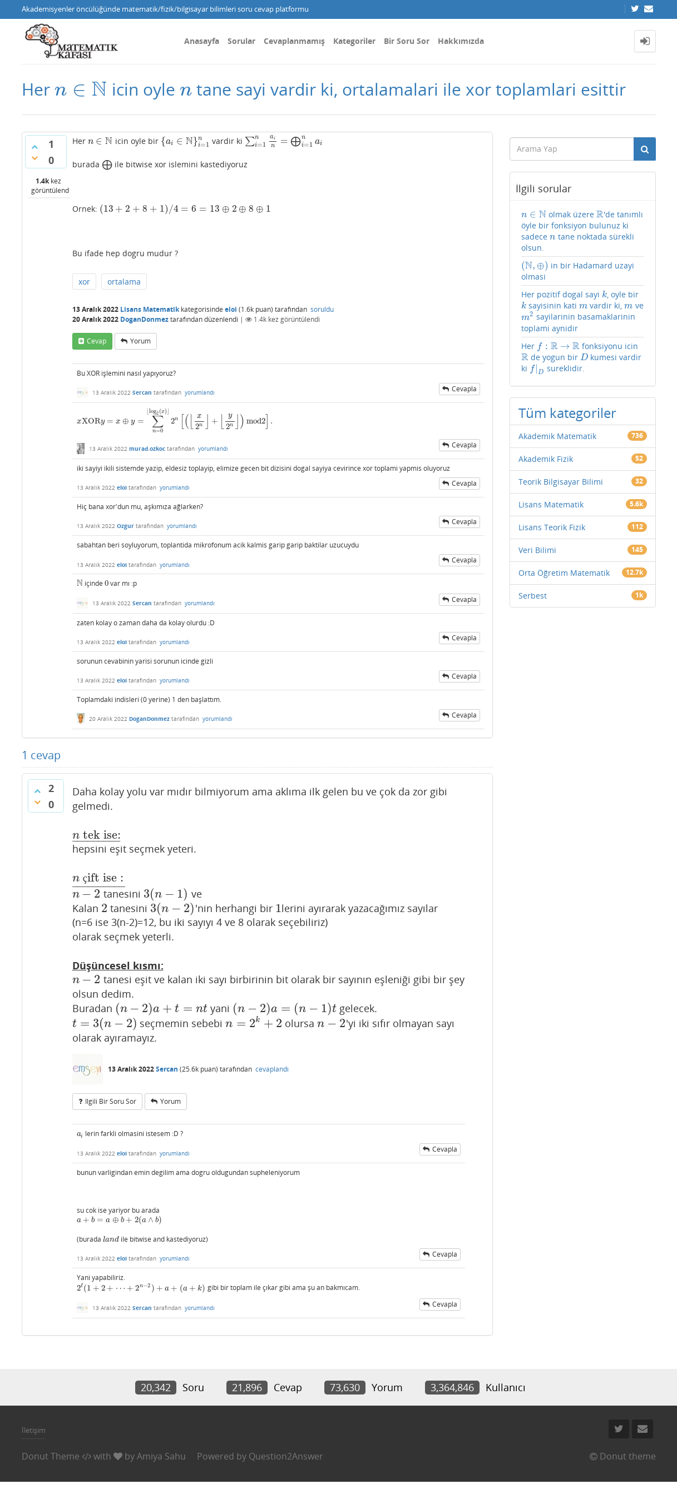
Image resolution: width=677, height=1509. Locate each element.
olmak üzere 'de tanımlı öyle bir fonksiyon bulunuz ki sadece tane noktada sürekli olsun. (582, 231)
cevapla (464, 389)
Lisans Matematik (149, 309)
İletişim (34, 1430)
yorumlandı (200, 392)
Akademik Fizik (545, 459)
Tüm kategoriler (567, 413)
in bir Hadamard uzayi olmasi (577, 271)
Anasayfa (201, 41)
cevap (96, 341)
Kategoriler (354, 41)
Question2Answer (286, 1456)
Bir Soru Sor (406, 41)
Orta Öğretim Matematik (564, 572)
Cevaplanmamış (294, 41)
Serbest (532, 595)
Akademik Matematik (557, 436)
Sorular (241, 41)
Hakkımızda (461, 41)
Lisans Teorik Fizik (551, 527)
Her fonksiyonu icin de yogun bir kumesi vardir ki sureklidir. (581, 358)
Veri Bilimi (537, 550)
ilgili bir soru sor (110, 1101)
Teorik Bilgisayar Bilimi (560, 481)
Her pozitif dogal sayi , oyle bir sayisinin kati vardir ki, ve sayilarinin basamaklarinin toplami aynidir (582, 311)
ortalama (124, 281)
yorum (140, 341)
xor (84, 281)
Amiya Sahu (161, 1456)
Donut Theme (51, 1456)
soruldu (322, 309)
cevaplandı (272, 1069)
